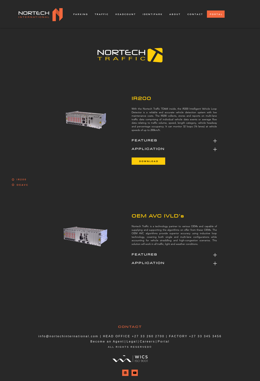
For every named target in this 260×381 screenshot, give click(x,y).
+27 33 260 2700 (148, 336)
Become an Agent (107, 341)
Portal (164, 341)
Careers (147, 341)
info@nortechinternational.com (68, 336)
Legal (132, 341)
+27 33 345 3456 (205, 336)
